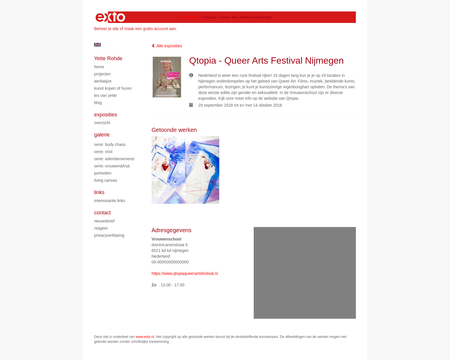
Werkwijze (103, 81)
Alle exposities (167, 46)
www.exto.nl (145, 337)
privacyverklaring (109, 235)
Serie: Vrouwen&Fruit (112, 166)
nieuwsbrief (104, 221)
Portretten (102, 173)
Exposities (105, 115)
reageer (101, 228)
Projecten (102, 74)
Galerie (102, 135)
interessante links (109, 200)
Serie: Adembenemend (114, 158)
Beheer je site (106, 28)
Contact (102, 213)
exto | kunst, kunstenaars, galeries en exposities (110, 17)
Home (99, 66)
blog (98, 102)
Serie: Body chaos (110, 144)
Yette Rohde (189, 17)
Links (99, 192)
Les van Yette (105, 95)
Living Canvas (105, 180)
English (97, 44)
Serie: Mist (103, 151)
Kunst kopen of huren (113, 88)
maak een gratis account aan (150, 28)
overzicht (102, 122)
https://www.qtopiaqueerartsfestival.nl (185, 273)
